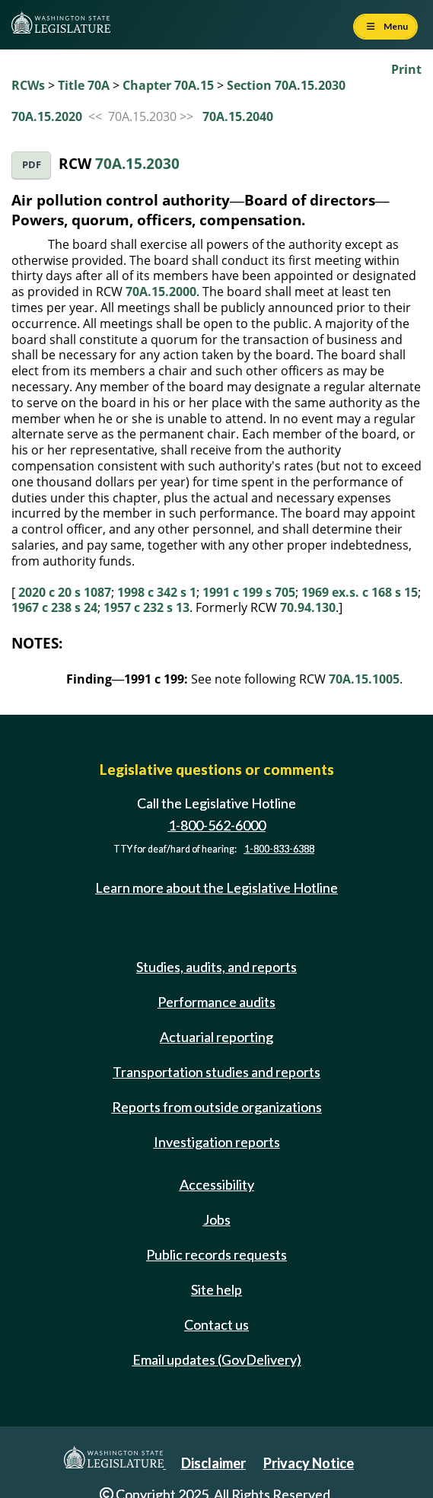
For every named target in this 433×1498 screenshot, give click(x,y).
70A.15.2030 (137, 163)
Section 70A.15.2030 (286, 85)
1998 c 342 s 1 (156, 592)
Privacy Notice (308, 1463)
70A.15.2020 (46, 116)
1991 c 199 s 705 (248, 592)
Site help (216, 1289)
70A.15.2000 (161, 291)
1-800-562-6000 (217, 825)
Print (406, 69)
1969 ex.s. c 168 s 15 (359, 592)
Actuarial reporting (216, 1036)
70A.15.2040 (237, 116)
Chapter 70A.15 (168, 85)
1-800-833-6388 (279, 849)
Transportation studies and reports (216, 1071)
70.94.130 (308, 607)
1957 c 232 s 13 (146, 607)
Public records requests (216, 1254)
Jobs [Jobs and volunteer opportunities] (217, 1219)
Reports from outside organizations (217, 1106)
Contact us (216, 1324)
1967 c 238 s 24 (54, 607)
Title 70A (84, 85)
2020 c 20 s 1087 (64, 592)
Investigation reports (217, 1141)
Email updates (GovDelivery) (216, 1359)
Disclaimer (213, 1463)
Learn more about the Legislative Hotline (216, 887)
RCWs (28, 85)
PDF (31, 164)
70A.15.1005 (364, 679)
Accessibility (217, 1184)
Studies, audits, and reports (216, 966)
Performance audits (216, 1001)
